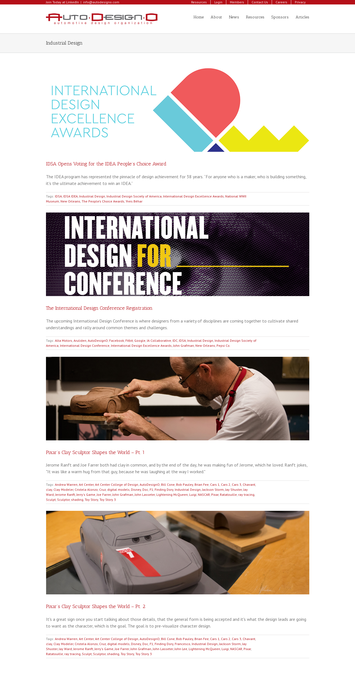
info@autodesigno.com (101, 2)
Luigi (192, 494)
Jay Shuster (233, 489)
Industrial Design (92, 196)
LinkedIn (72, 2)
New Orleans (70, 201)
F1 (151, 489)
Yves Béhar (134, 201)
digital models (118, 489)
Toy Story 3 (107, 499)
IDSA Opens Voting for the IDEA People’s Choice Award (106, 164)
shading (77, 499)
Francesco (182, 644)
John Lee (180, 649)
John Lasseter (145, 494)
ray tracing (246, 494)
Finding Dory (164, 489)
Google (139, 340)
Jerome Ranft (65, 494)
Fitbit (129, 340)
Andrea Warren (66, 484)
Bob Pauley (184, 484)
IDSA (58, 196)
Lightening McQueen (172, 494)
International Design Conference (85, 345)
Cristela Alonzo (86, 489)
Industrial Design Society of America (134, 196)
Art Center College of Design (116, 484)
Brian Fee (201, 484)
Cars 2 (225, 484)
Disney (136, 489)
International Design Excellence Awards (193, 196)
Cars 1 (215, 484)
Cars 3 (236, 484)
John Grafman (183, 345)
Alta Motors (63, 340)
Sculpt (51, 499)
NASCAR (204, 494)
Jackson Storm (213, 489)
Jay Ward (65, 649)
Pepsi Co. (223, 345)
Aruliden (80, 340)
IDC (175, 340)
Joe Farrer (104, 494)
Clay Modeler (63, 489)
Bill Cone (168, 484)
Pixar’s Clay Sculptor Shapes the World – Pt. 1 (95, 452)
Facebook (116, 340)
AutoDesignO (98, 340)
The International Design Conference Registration (99, 308)
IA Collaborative (159, 340)
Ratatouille (228, 494)
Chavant (249, 484)
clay (49, 489)
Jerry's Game (85, 494)
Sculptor (63, 499)
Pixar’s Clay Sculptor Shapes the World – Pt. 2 (95, 606)
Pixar (214, 494)
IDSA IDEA (70, 196)
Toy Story (91, 499)
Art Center (86, 484)
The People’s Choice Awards (103, 201)
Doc (145, 489)
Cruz (102, 489)
